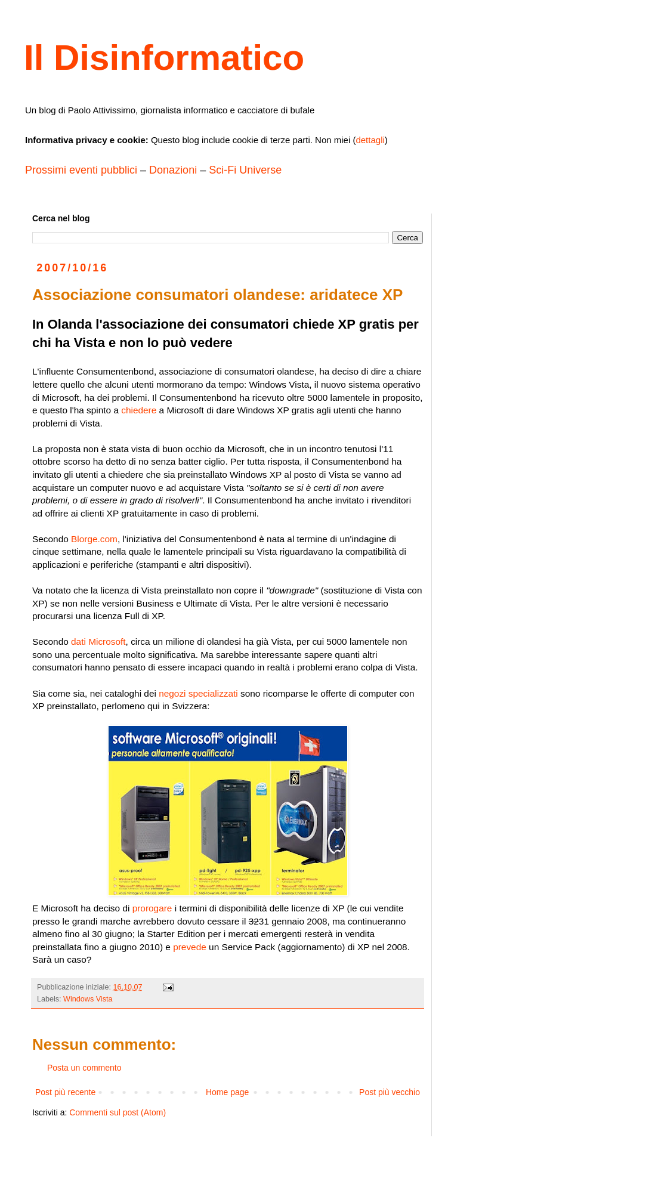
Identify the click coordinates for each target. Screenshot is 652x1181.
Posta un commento (84, 1067)
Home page (227, 1092)
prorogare (152, 908)
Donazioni (173, 170)
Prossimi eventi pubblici (81, 170)
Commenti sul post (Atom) (117, 1112)
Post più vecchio (389, 1092)
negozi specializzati (198, 693)
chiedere (138, 410)
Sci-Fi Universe (245, 170)
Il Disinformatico (164, 58)
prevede (189, 947)
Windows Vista (87, 999)
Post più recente (65, 1092)
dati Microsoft (98, 641)
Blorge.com (94, 539)
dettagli (370, 140)
